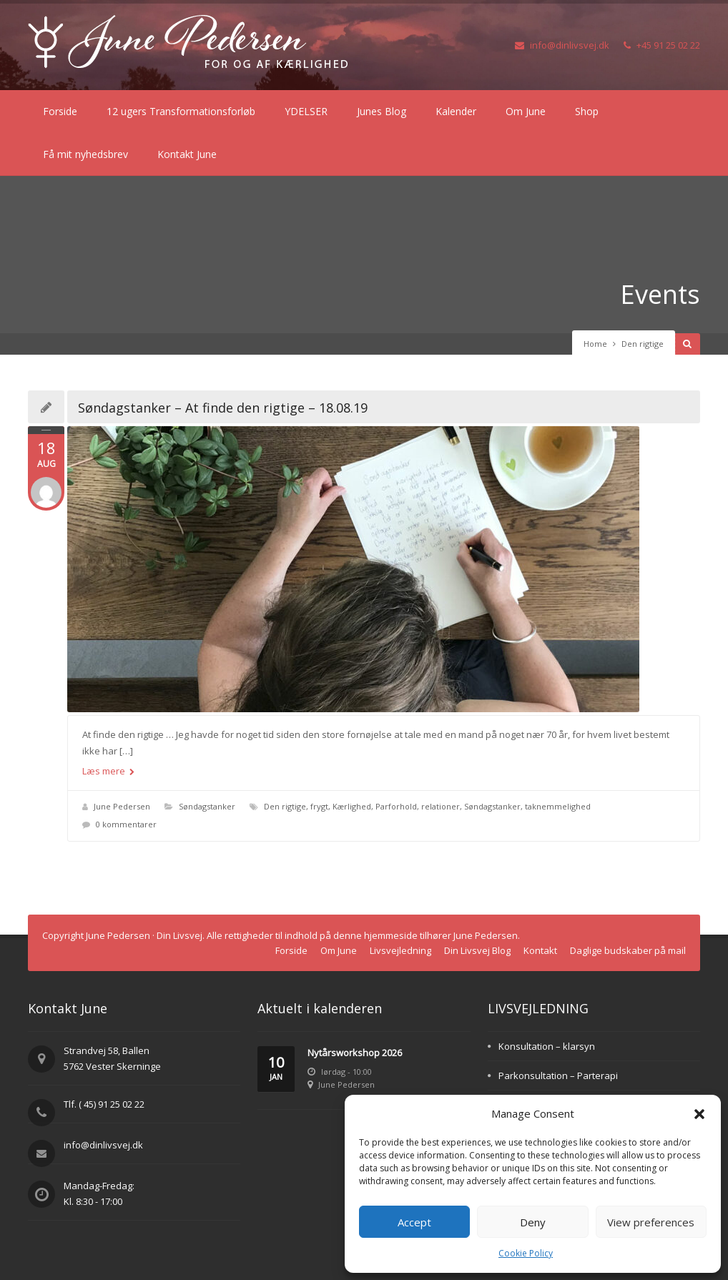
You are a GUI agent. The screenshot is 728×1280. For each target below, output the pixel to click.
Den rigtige (285, 806)
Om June (526, 111)
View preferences (650, 1222)
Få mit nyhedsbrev (85, 154)
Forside (60, 111)
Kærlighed (352, 806)
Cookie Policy (525, 1253)
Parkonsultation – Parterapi (558, 1075)
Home (595, 343)
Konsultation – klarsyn (546, 1046)
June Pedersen (122, 806)
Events (660, 294)
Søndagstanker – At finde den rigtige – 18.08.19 (223, 407)
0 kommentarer (126, 824)
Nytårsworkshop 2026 (355, 1052)
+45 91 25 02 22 (662, 45)
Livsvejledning (400, 950)
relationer (440, 806)
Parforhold (396, 806)
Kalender (456, 111)
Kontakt (540, 950)
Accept (414, 1222)
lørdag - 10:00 (346, 1071)
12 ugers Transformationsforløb (181, 111)
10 (276, 1069)
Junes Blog (381, 111)
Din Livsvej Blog (477, 950)
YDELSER (306, 111)
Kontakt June (187, 154)
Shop (587, 111)
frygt (319, 806)
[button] (699, 1114)
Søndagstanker (207, 806)
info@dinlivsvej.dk (562, 45)
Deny (533, 1222)
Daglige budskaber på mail (628, 950)
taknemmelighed (558, 806)
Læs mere (108, 770)
